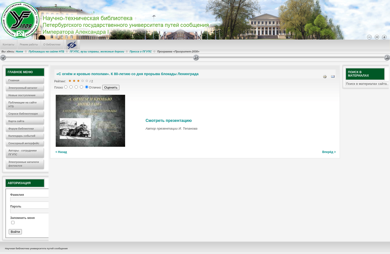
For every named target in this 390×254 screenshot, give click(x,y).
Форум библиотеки (21, 128)
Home (19, 51)
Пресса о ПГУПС (140, 51)
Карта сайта (16, 121)
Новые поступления (22, 95)
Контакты (8, 44)
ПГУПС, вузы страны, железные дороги (97, 51)
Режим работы (29, 44)
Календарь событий (21, 135)
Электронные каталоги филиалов (23, 163)
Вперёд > (329, 152)
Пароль (15, 206)
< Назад (61, 152)
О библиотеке (52, 44)
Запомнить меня (22, 218)
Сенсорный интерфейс (23, 143)
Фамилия (17, 195)
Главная (13, 80)
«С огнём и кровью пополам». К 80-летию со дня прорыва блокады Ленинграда (127, 74)
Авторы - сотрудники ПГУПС (22, 152)
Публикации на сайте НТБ (46, 51)
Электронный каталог (22, 87)
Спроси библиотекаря (23, 113)
